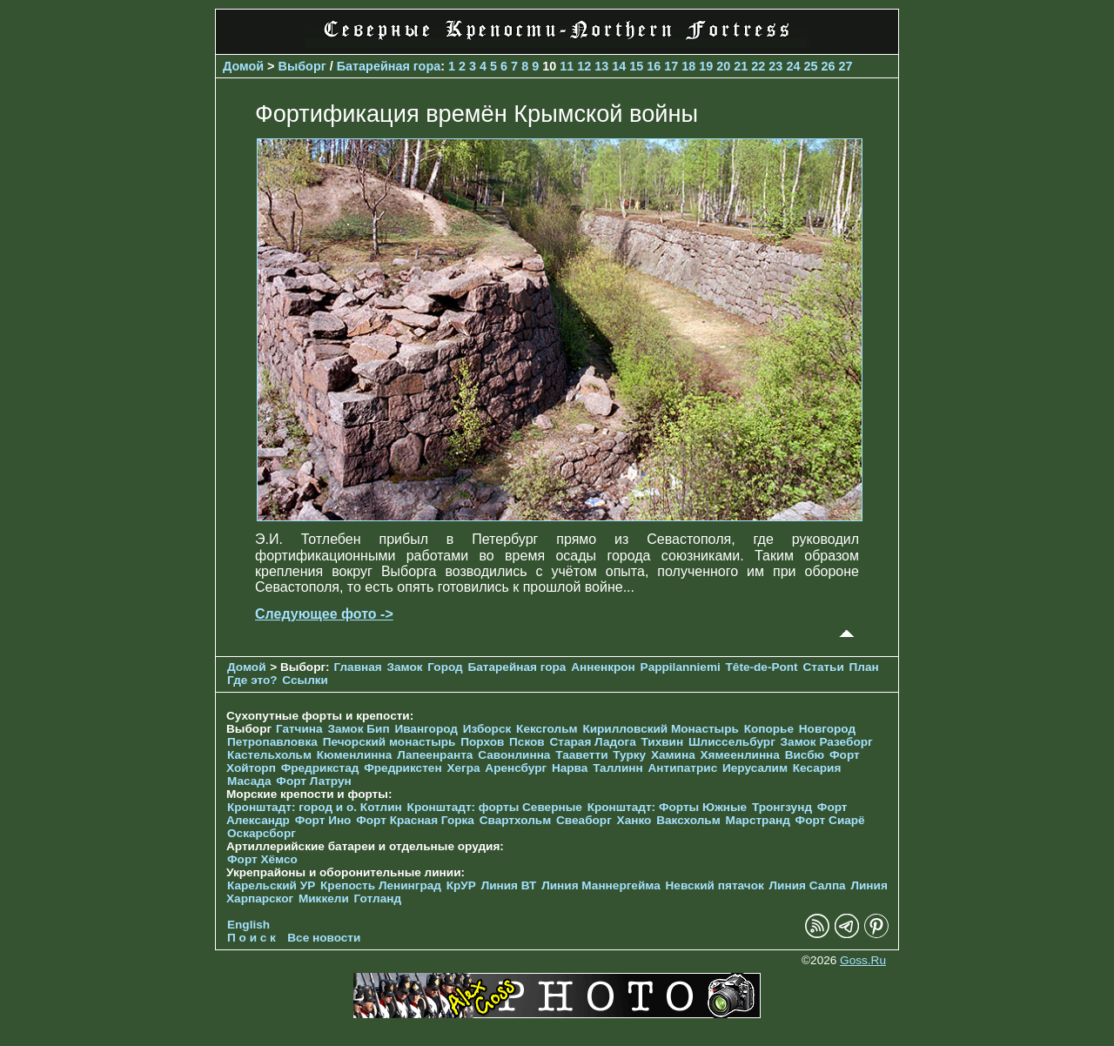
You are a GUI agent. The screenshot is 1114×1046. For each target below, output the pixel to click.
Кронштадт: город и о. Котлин (314, 807)
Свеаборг (584, 820)
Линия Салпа (807, 885)
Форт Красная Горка (415, 820)
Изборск (487, 728)
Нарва (569, 767)
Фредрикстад (320, 767)
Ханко (634, 820)
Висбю (805, 754)
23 (775, 66)
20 (723, 66)
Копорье (769, 728)
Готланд (378, 898)
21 (741, 66)
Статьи (822, 667)
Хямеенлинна (740, 754)
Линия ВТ (509, 885)
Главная (357, 667)
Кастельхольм (269, 754)
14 (619, 66)
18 (688, 66)
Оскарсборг (261, 833)
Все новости (323, 937)
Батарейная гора (389, 66)
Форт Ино (323, 820)
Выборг (302, 66)
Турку (629, 754)
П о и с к (251, 937)
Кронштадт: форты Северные (494, 807)
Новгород (827, 728)
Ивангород (426, 728)
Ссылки (305, 680)
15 (636, 66)
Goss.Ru (863, 960)
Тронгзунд (782, 807)
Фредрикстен (402, 767)
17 (671, 66)
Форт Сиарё (830, 820)
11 (567, 66)
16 (654, 66)
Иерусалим (755, 767)
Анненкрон (603, 667)
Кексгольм (547, 728)
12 (584, 66)
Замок (404, 667)
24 (793, 66)
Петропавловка (272, 741)
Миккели (324, 898)
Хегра (463, 767)
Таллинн (618, 767)
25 (810, 66)
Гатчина (299, 728)
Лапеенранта (435, 754)
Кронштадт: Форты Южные (667, 807)
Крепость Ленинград (380, 885)
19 (706, 66)
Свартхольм (516, 820)
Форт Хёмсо (262, 859)
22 (758, 66)
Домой (243, 66)
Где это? (252, 680)
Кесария (817, 767)
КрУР (461, 885)
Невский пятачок (715, 885)
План (864, 667)
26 (828, 66)
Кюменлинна (355, 754)
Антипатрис (683, 767)
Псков (527, 741)
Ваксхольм (688, 820)
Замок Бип (358, 728)
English (248, 924)
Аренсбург (516, 767)
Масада (249, 781)
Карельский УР (271, 885)
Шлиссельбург (731, 741)
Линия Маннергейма (601, 885)
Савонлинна (514, 754)
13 (601, 66)
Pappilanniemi (681, 667)
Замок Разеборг (827, 741)
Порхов (482, 741)
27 (845, 66)
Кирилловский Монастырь (660, 728)
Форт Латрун (313, 781)
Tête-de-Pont (762, 667)
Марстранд (758, 820)
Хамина (673, 754)
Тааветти (581, 754)
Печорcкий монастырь (389, 741)
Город (444, 667)
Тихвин (662, 741)
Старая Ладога (593, 741)
